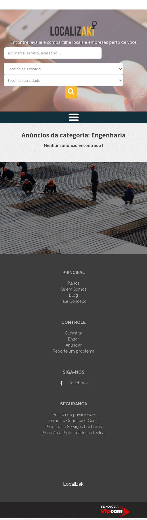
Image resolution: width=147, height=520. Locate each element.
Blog (73, 295)
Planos (73, 283)
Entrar (73, 339)
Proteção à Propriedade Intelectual (73, 432)
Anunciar (74, 345)
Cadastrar (73, 333)
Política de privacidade (74, 414)
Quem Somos (74, 289)
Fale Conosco (74, 301)
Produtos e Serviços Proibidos (73, 426)
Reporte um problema (73, 351)
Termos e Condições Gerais (73, 420)
